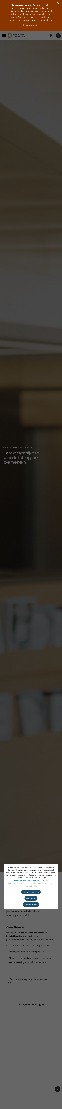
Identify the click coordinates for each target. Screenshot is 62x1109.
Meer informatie (31, 25)
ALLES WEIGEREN (30, 904)
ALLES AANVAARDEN (31, 892)
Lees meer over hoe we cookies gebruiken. (31, 880)
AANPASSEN (31, 898)
